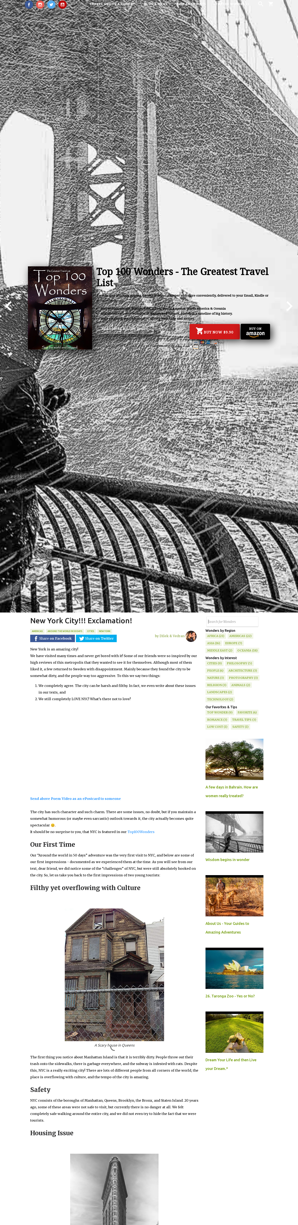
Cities (90, 631)
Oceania (244, 650)
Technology (218, 699)
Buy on (255, 332)
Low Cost (215, 727)
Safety (238, 727)
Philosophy (237, 663)
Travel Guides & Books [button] (112, 4)
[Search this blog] (232, 622)
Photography (241, 678)
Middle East (217, 650)
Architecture (240, 670)
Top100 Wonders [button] (232, 4)
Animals (238, 685)
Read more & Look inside (125, 329)
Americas (37, 631)
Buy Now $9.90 (214, 331)
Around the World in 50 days (65, 631)
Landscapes (217, 692)
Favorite (245, 712)
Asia (210, 643)
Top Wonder (217, 712)
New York (105, 631)
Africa (212, 636)
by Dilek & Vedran (176, 634)
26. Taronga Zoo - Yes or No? (230, 996)
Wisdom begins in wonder (227, 860)
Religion (214, 685)
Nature (213, 678)
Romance (215, 720)
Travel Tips (241, 720)
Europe (231, 643)
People (213, 670)
